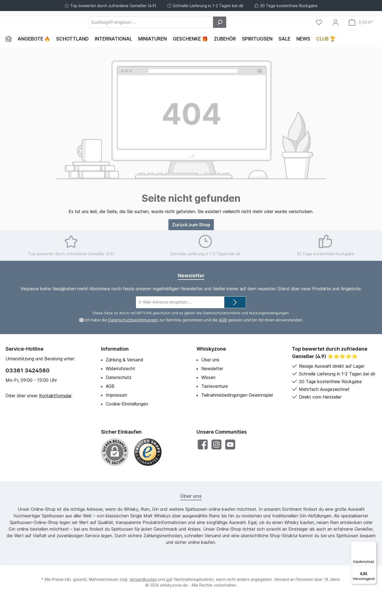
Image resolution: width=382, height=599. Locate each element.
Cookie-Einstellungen (127, 404)
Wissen (208, 377)
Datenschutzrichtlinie (221, 313)
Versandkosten (143, 579)
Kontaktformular (55, 395)
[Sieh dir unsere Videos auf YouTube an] (230, 444)
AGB (223, 320)
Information (115, 349)
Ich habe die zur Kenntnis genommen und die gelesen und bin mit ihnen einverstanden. (193, 320)
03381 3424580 (28, 370)
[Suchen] (250, 22)
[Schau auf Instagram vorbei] (216, 444)
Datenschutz (119, 377)
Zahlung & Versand (124, 359)
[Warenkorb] (360, 22)
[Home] (10, 39)
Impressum (116, 395)
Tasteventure (214, 386)
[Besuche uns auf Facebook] (203, 444)
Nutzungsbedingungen (269, 313)
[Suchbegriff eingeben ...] (181, 22)
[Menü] (373, 544)
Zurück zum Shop (191, 224)
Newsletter (212, 368)
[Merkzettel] (319, 22)
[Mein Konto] (335, 22)
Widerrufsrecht (120, 368)
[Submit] (235, 302)
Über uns (210, 359)
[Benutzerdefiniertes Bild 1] (148, 452)
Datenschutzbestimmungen (133, 320)
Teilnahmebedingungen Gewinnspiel (237, 395)
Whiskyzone (211, 349)
